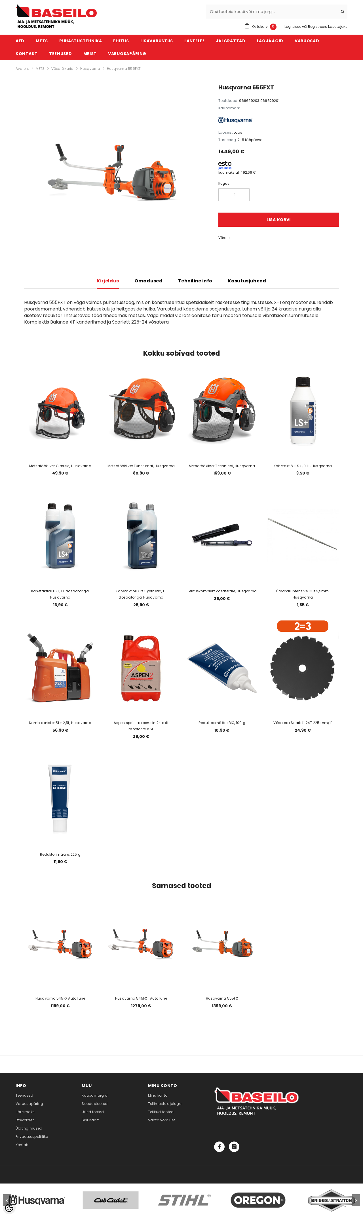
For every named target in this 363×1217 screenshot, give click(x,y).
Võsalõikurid (62, 68)
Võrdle (223, 237)
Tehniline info (195, 281)
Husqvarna (90, 68)
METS (40, 68)
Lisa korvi (279, 220)
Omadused (148, 281)
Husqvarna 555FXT (124, 68)
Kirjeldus (108, 281)
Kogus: (224, 183)
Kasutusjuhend (247, 281)
